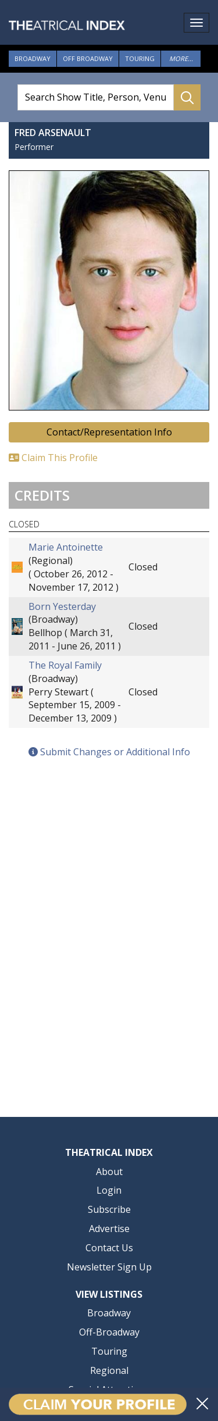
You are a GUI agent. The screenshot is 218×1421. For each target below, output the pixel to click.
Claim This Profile (53, 457)
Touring (140, 58)
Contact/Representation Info (109, 432)
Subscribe (109, 1209)
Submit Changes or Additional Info (109, 751)
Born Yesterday (62, 606)
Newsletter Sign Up (109, 1267)
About (109, 1171)
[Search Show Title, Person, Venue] (95, 97)
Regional (109, 1370)
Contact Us (109, 1247)
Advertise (109, 1228)
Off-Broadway (109, 1332)
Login (109, 1190)
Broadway (33, 58)
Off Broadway (88, 58)
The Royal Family (65, 665)
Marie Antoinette (65, 547)
